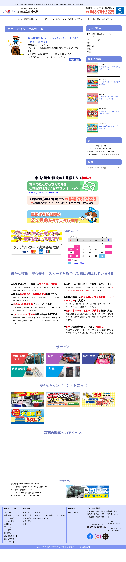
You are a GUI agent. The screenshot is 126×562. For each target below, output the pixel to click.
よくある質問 (68, 19)
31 (102, 256)
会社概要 (87, 19)
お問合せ (78, 19)
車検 (89, 52)
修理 (89, 49)
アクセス (7, 527)
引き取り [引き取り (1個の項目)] (102, 154)
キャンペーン (92, 37)
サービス (45, 19)
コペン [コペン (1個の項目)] (110, 149)
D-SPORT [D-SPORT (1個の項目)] (90, 146)
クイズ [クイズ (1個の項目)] (104, 149)
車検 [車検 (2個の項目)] (117, 154)
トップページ (17, 19)
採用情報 (96, 19)
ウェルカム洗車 (78, 263)
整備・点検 (91, 46)
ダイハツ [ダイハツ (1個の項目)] (102, 151)
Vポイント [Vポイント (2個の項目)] (107, 146)
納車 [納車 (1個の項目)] (113, 154)
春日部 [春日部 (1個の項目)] (108, 154)
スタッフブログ (108, 19)
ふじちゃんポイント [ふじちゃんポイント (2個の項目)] (94, 149)
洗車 (89, 43)
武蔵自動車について (32, 19)
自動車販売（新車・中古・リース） (36, 518)
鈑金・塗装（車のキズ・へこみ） (100, 34)
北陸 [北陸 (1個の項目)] (88, 154)
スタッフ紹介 (56, 19)
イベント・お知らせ (94, 40)
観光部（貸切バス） (75, 512)
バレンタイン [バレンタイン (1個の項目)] (111, 151)
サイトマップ (9, 542)
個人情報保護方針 (11, 536)
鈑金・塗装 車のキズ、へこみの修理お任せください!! (44, 515)
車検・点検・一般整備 (31, 512)
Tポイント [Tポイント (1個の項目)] (98, 146)
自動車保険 (27, 521)
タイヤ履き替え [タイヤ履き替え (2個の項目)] (92, 151)
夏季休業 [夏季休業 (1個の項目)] (94, 154)
